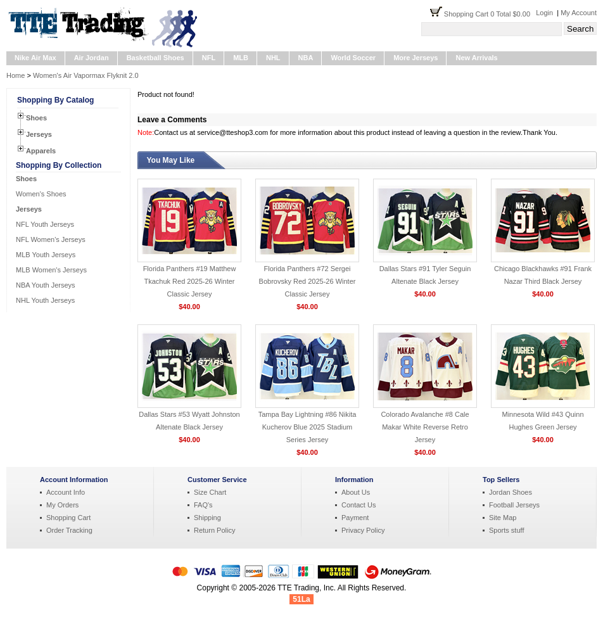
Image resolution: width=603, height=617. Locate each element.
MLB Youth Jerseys (45, 254)
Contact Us (358, 505)
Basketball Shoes (155, 57)
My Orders (62, 505)
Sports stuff (506, 530)
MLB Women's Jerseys (51, 270)
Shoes (36, 118)
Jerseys (39, 134)
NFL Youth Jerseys (45, 224)
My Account (579, 12)
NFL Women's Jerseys (51, 239)
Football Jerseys (514, 505)
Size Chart (210, 492)
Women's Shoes (41, 194)
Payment (355, 517)
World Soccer (353, 57)
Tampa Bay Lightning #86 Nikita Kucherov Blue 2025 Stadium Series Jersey (307, 426)
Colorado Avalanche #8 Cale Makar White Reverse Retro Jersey (425, 426)
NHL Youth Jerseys (45, 300)
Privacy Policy (362, 530)
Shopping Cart (68, 517)
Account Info (65, 492)
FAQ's (203, 505)
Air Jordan (91, 57)
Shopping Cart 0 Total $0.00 (490, 14)
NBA (306, 57)
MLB (240, 57)
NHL (273, 57)
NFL (208, 57)
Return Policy (214, 530)
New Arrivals (476, 57)
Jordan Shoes (510, 492)
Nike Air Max (35, 57)
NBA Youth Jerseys (45, 285)
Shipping (207, 517)
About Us (355, 492)
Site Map (502, 517)
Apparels (41, 151)
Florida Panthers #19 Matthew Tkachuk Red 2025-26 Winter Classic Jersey (189, 281)
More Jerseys (415, 57)
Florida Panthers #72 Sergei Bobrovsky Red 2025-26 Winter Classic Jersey (307, 281)
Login (544, 12)
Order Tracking (69, 530)
